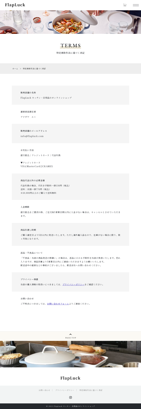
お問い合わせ (44, 390)
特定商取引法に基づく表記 (91, 390)
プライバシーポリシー (64, 390)
